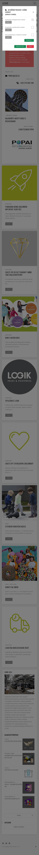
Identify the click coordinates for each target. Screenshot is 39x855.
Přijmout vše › (20, 46)
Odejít (30, 46)
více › (8, 22)
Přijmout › (29, 40)
